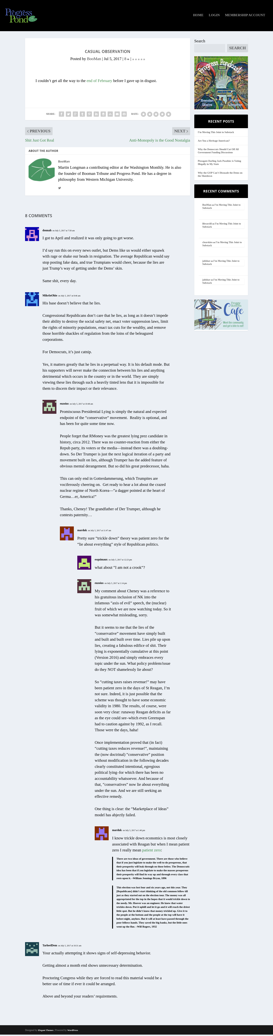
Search (199, 42)
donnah (47, 231)
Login (214, 16)
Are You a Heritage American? (214, 142)
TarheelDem (49, 946)
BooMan (94, 60)
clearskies (207, 243)
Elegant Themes (45, 1031)
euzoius (64, 404)
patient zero (151, 851)
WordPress (72, 1031)
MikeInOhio (49, 296)
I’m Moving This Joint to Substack (216, 133)
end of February (99, 82)
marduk (82, 531)
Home (198, 16)
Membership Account (245, 16)
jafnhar (206, 262)
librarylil (207, 225)
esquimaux (101, 560)
